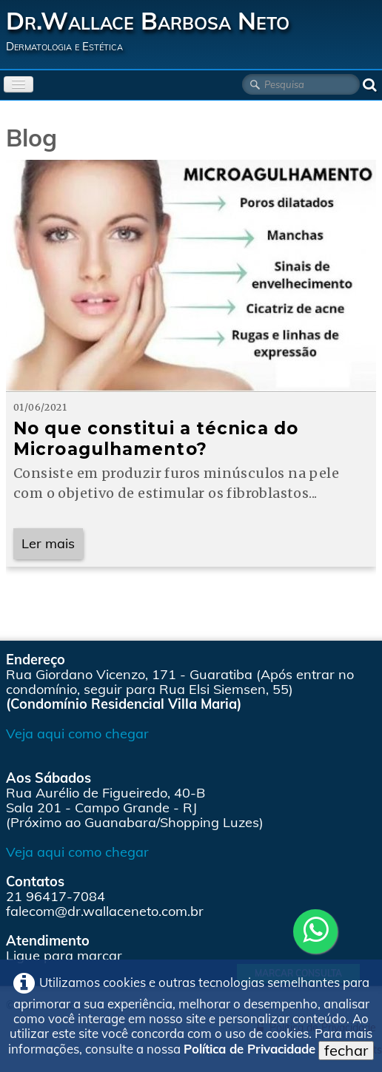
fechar (346, 1050)
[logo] (153, 30)
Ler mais (48, 543)
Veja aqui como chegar (77, 733)
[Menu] (18, 84)
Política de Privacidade (249, 1048)
